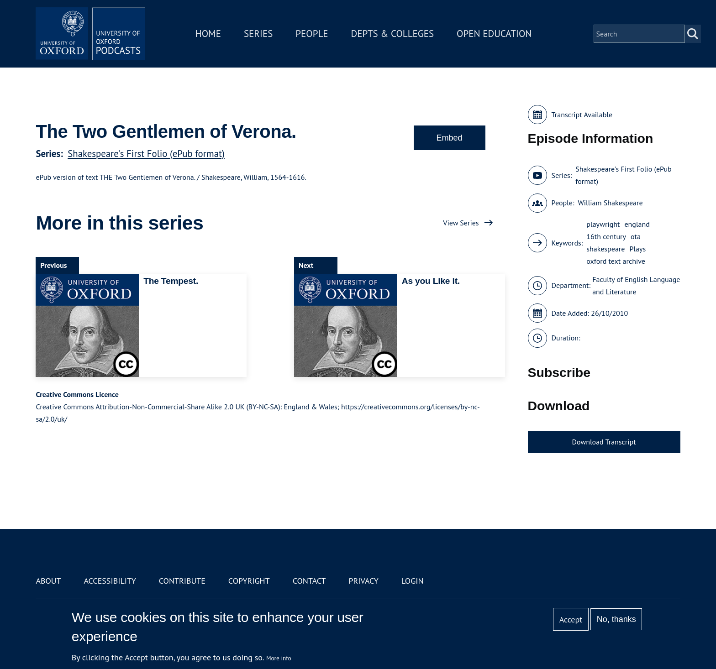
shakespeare (605, 248)
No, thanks (616, 619)
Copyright (249, 580)
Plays (637, 248)
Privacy (364, 580)
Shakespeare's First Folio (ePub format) (146, 153)
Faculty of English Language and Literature (636, 285)
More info (278, 658)
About (48, 580)
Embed (450, 137)
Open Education (494, 33)
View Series (461, 222)
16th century (606, 236)
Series (258, 33)
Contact (309, 580)
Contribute (182, 580)
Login (412, 580)
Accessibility (110, 580)
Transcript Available (582, 114)
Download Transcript (604, 441)
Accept (571, 619)
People (311, 33)
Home (208, 33)
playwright (603, 224)
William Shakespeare (610, 202)
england (636, 224)
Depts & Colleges (392, 33)
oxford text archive (615, 261)
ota (636, 236)
